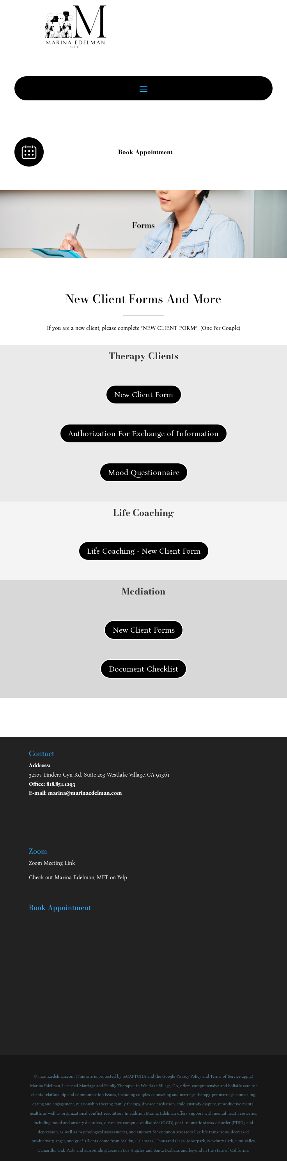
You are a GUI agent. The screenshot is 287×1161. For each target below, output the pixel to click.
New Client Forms (144, 630)
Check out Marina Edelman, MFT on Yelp (78, 877)
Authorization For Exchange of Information (143, 433)
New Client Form (143, 394)
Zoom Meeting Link (52, 863)
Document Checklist (143, 668)
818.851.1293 (60, 784)
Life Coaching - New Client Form (143, 551)
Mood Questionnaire (143, 472)
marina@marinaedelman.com (85, 793)
